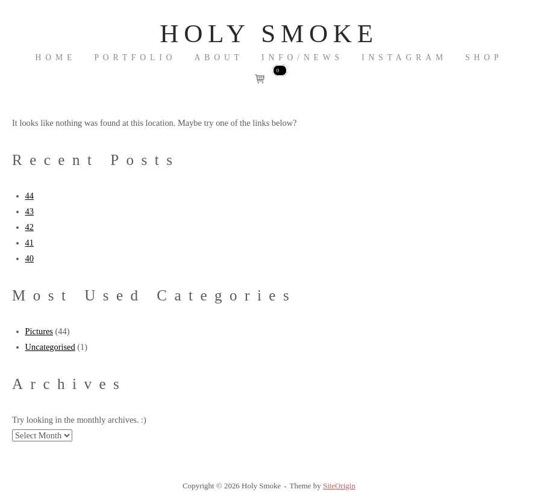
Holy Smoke (269, 33)
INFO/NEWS (302, 57)
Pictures (39, 331)
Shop (483, 57)
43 (29, 211)
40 (29, 258)
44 (29, 196)
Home (56, 57)
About (219, 57)
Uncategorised (50, 347)
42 (29, 227)
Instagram (404, 57)
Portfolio (135, 57)
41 (29, 242)
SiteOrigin (339, 485)
